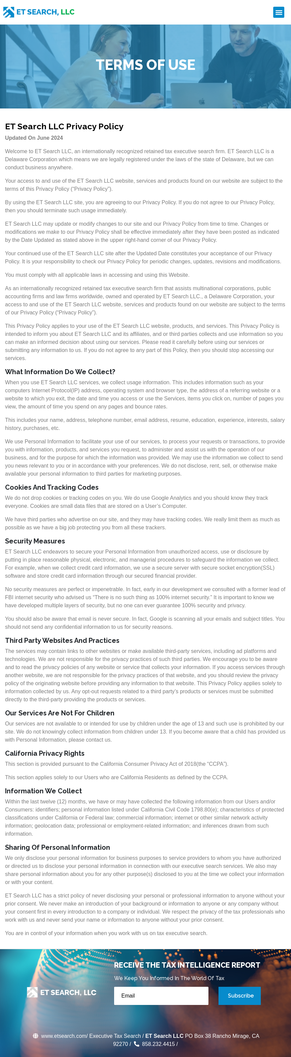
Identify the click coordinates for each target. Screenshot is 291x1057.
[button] (278, 12)
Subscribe (241, 996)
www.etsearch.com (59, 1036)
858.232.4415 (154, 1044)
